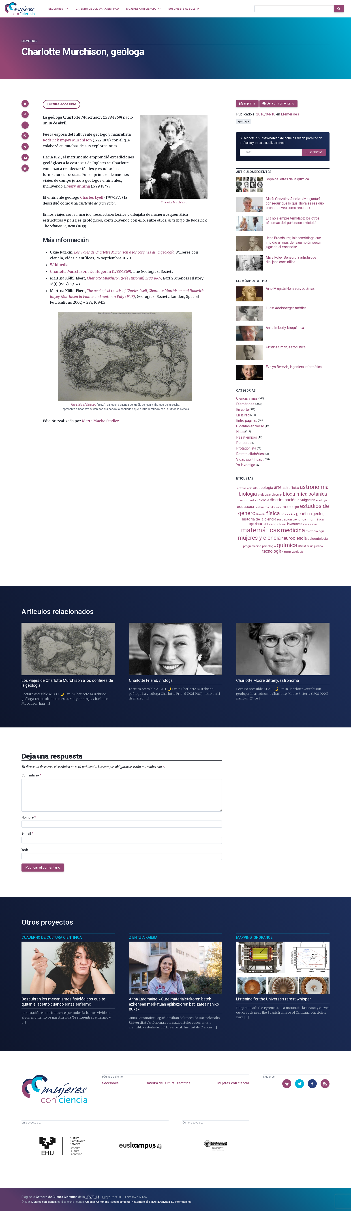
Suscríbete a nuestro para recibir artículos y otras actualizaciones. (281, 140)
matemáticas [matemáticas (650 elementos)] (260, 530)
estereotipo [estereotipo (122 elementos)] (291, 507)
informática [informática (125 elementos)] (315, 519)
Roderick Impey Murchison (67, 140)
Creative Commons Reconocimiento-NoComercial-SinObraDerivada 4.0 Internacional (138, 1201)
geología (243, 121)
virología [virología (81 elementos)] (286, 551)
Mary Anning (78, 186)
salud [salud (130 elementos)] (302, 546)
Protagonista (246, 448)
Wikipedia (59, 264)
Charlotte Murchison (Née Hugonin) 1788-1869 (124, 278)
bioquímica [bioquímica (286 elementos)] (295, 494)
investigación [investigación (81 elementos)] (310, 524)
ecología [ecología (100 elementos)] (321, 500)
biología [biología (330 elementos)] (248, 494)
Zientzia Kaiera (143, 937)
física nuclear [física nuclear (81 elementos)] (287, 514)
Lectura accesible (61, 104)
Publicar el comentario (42, 867)
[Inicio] (19, 8)
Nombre (28, 817)
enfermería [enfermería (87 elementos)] (262, 507)
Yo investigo (245, 465)
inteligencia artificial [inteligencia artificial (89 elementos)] (274, 524)
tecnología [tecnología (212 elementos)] (271, 551)
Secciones (110, 1083)
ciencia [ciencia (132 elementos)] (264, 500)
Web (24, 849)
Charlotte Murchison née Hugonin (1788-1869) (90, 271)
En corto (242, 409)
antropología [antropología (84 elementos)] (244, 488)
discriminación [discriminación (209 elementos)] (283, 499)
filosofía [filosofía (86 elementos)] (260, 514)
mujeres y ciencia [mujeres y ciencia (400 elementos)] (259, 538)
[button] (25, 103)
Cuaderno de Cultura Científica (51, 937)
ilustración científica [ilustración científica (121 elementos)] (291, 519)
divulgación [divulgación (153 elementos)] (306, 500)
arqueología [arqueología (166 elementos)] (263, 487)
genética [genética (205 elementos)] (304, 513)
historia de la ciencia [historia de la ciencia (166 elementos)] (259, 519)
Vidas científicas (249, 459)
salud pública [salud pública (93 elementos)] (315, 546)
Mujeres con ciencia (233, 1083)
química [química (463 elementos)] (287, 545)
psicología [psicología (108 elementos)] (269, 546)
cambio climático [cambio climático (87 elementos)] (248, 500)
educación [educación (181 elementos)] (246, 506)
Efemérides (29, 41)
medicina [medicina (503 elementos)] (293, 530)
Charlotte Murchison (173, 202)
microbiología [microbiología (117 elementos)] (315, 531)
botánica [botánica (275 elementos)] (317, 494)
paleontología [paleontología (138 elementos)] (318, 539)
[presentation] (283, 184)
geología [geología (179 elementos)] (319, 513)
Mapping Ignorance (254, 937)
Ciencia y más (247, 398)
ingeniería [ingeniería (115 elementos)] (255, 524)
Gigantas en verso (250, 426)
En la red (242, 415)
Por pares (243, 443)
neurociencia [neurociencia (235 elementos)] (294, 538)
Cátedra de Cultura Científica (168, 1083)
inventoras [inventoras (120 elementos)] (294, 524)
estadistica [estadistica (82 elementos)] (276, 507)
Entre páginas (246, 420)
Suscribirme (314, 152)
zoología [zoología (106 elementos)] (298, 551)
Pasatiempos (246, 437)
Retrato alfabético (250, 454)
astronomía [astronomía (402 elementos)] (314, 487)
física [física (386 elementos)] (273, 513)
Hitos (240, 432)
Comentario (31, 775)
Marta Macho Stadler (100, 421)
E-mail (27, 833)
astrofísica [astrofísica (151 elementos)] (291, 488)
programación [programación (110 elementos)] (252, 546)
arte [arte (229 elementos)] (278, 487)
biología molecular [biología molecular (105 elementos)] (270, 494)
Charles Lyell (91, 197)
